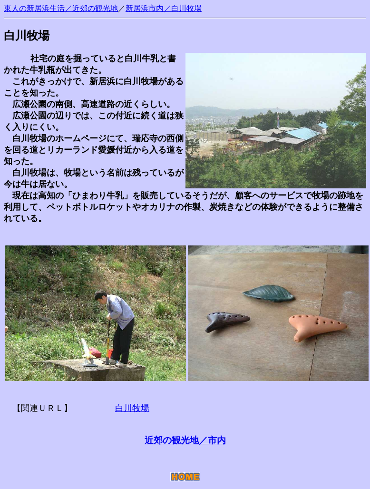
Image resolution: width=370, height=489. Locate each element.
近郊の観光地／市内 (185, 440)
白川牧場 (186, 8)
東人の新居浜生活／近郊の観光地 (61, 8)
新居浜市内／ (148, 8)
